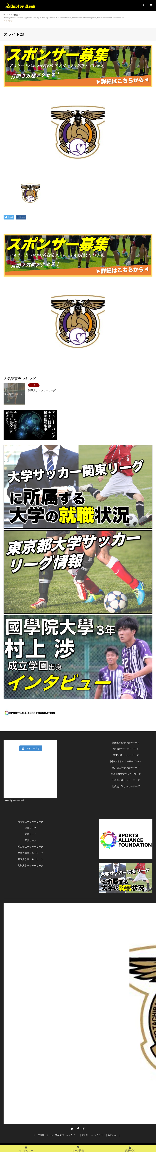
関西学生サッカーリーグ (30, 846)
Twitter (72, 1128)
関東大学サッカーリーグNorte (125, 761)
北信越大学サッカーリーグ (126, 786)
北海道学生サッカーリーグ (126, 742)
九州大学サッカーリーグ (30, 865)
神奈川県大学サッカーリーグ (126, 774)
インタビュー (72, 1135)
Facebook (78, 1128)
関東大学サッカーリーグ (126, 755)
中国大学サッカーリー (29, 853)
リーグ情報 (38, 1135)
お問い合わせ (114, 1135)
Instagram (84, 1128)
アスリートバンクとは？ (93, 1135)
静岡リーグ (30, 828)
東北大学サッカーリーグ (126, 749)
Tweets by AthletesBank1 (14, 800)
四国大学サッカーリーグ (30, 859)
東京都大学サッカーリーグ (126, 767)
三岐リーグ (30, 840)
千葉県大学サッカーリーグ (126, 780)
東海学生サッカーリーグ (30, 821)
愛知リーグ (30, 834)
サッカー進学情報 (55, 1135)
